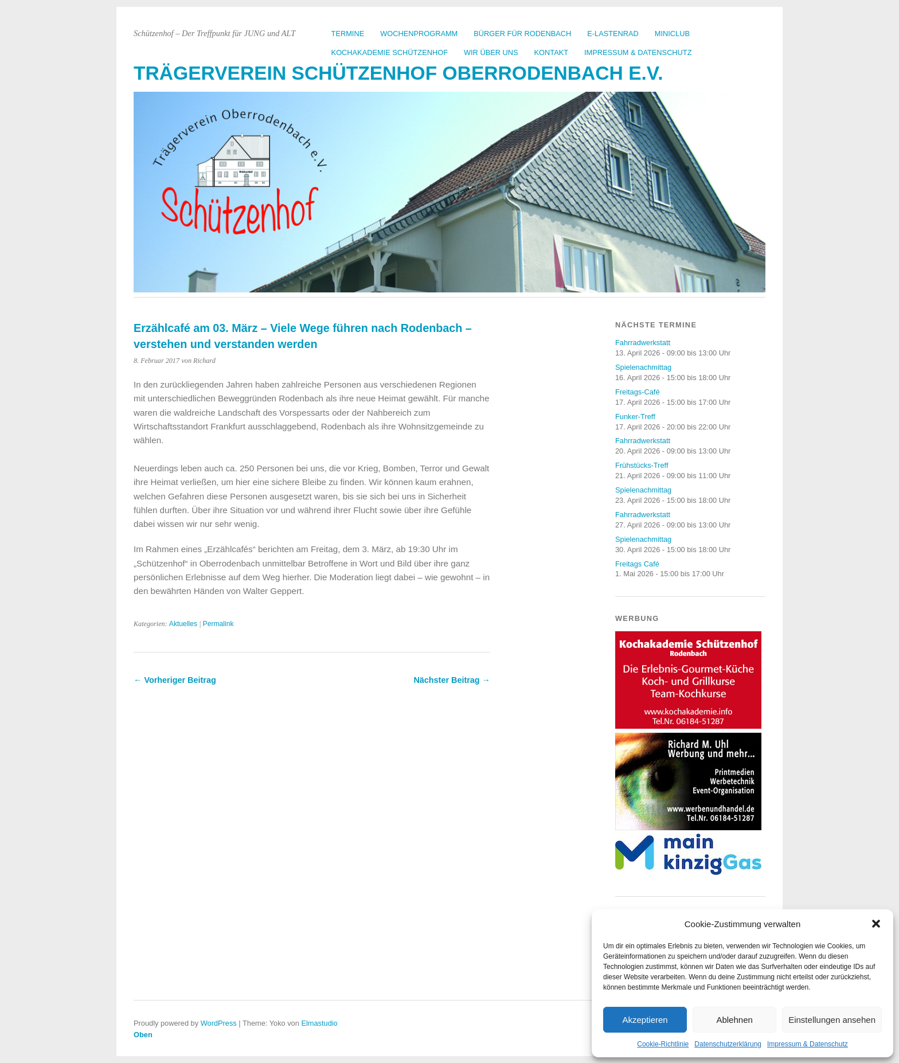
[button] (876, 923)
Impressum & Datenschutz (807, 1044)
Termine (348, 33)
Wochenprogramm (419, 33)
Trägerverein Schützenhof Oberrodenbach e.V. (398, 73)
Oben (143, 1034)
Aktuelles (183, 624)
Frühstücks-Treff (641, 465)
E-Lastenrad (613, 33)
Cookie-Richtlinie (663, 1044)
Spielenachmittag (643, 367)
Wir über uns (491, 52)
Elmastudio (319, 1023)
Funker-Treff (635, 416)
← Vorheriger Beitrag (175, 680)
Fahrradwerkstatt (642, 342)
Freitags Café (637, 564)
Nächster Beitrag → (451, 680)
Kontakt (551, 52)
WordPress (219, 1023)
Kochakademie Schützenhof (389, 52)
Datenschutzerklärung (727, 1044)
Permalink (218, 624)
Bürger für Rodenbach (522, 33)
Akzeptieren (644, 1020)
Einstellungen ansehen (831, 1020)
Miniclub (672, 33)
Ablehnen (734, 1020)
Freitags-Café (637, 392)
